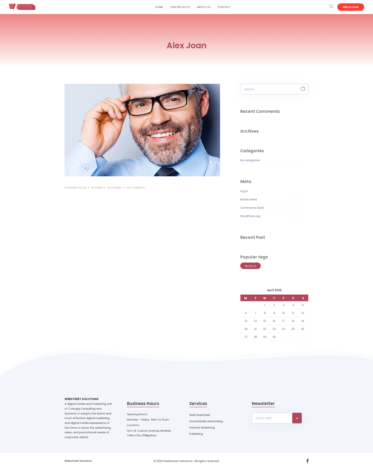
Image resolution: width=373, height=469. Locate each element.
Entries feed (248, 199)
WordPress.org (250, 216)
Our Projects (180, 7)
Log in (244, 191)
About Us (203, 7)
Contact (224, 7)
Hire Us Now (351, 7)
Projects (250, 266)
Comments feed (252, 208)
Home (159, 7)
